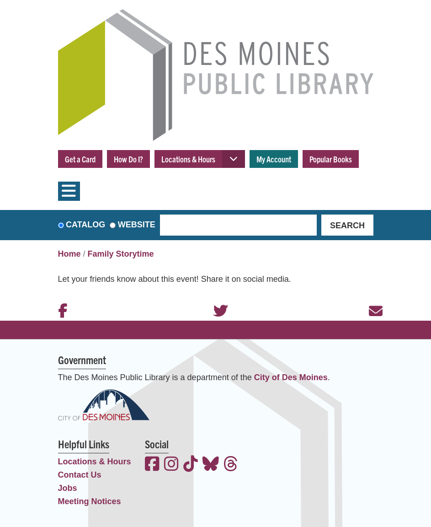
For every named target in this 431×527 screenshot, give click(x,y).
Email (371, 298)
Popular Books (330, 159)
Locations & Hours (188, 159)
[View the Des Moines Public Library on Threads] (230, 465)
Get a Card (80, 159)
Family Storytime (121, 253)
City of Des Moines (291, 377)
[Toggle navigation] (69, 191)
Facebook (60, 298)
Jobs (67, 488)
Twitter (215, 298)
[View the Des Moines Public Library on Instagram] (171, 465)
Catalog (85, 224)
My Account (273, 159)
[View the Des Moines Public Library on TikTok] (190, 465)
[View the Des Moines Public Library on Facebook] (152, 465)
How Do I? (128, 159)
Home (69, 253)
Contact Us (79, 474)
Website (136, 224)
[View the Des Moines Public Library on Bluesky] (210, 465)
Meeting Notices (89, 501)
